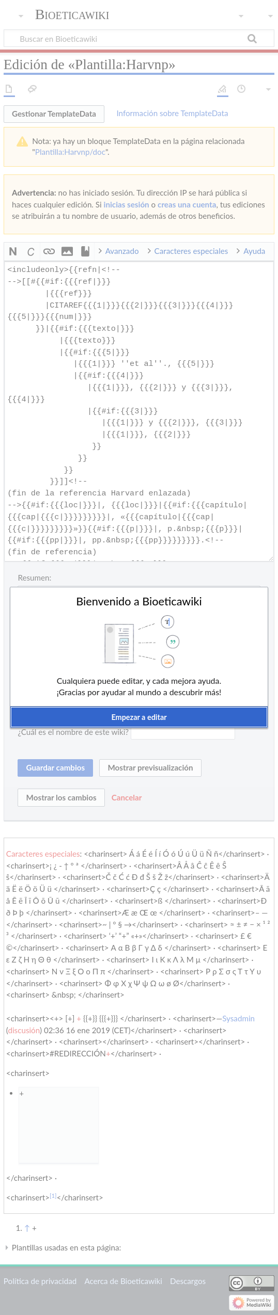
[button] (139, 717)
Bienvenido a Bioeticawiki (139, 601)
